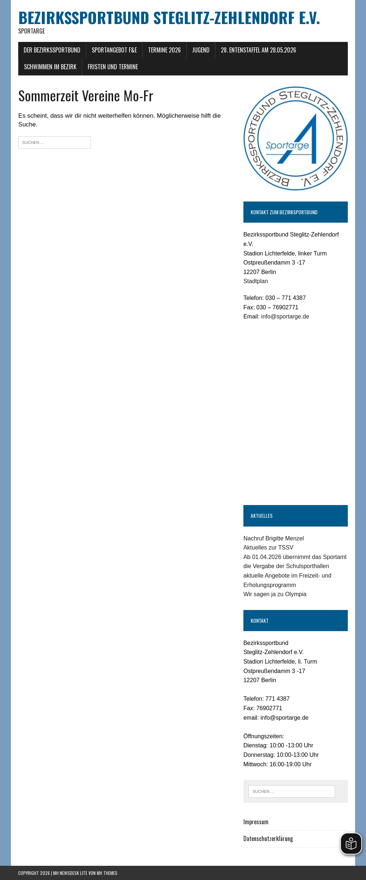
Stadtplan (255, 281)
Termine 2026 (164, 50)
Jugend (201, 50)
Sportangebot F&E (114, 50)
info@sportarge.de (285, 316)
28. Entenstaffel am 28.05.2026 (258, 50)
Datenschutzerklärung (268, 838)
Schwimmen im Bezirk (50, 66)
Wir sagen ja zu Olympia (274, 594)
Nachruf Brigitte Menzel (273, 538)
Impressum (255, 821)
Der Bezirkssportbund (52, 50)
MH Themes (107, 873)
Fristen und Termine (113, 66)
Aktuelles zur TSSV (268, 547)
